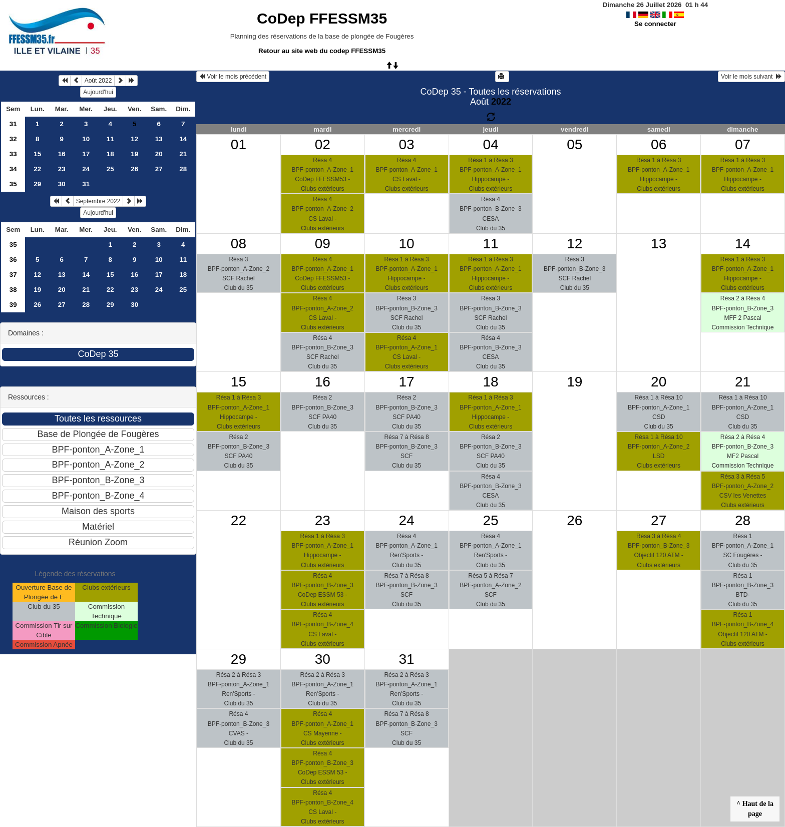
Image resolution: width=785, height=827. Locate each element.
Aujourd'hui (98, 92)
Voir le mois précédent (232, 76)
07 (742, 144)
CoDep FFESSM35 (322, 18)
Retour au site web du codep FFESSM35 (321, 51)
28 (183, 169)
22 (37, 169)
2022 (501, 102)
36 (13, 259)
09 (322, 243)
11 (110, 139)
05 (574, 144)
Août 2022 (98, 80)
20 (159, 154)
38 (13, 289)
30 (62, 184)
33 (13, 154)
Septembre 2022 (98, 201)
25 (110, 169)
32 (13, 139)
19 (134, 154)
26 (134, 169)
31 (13, 124)
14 (183, 139)
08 (238, 243)
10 (86, 139)
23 (62, 169)
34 (13, 169)
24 (86, 169)
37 (13, 274)
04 (490, 144)
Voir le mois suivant (751, 76)
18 (110, 154)
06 (658, 144)
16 (62, 154)
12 (134, 139)
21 (183, 154)
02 (322, 144)
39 (13, 304)
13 (159, 139)
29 (37, 184)
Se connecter (655, 24)
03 (407, 144)
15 (37, 154)
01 (238, 144)
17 (86, 154)
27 (159, 169)
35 (13, 184)
